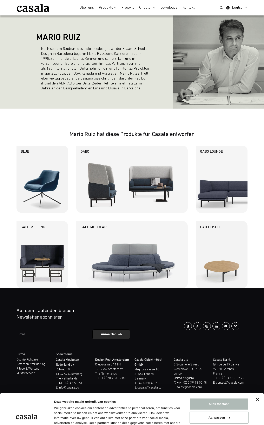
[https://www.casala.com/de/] (33, 8)
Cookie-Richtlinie (27, 359)
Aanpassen (219, 390)
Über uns (86, 8)
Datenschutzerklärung (30, 364)
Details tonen (64, 417)
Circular (147, 8)
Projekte (127, 8)
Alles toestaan (219, 376)
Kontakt (188, 8)
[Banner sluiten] (257, 372)
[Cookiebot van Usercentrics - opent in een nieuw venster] (27, 417)
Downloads (168, 8)
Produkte (107, 8)
